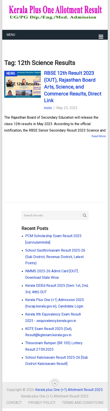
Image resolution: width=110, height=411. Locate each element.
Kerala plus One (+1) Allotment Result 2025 (69, 390)
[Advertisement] (48, 163)
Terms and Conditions (83, 403)
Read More (99, 136)
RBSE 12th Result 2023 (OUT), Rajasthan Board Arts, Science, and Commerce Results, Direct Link (72, 86)
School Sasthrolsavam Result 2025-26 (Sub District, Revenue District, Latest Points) (55, 256)
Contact (14, 403)
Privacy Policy (42, 403)
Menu (11, 35)
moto (48, 108)
